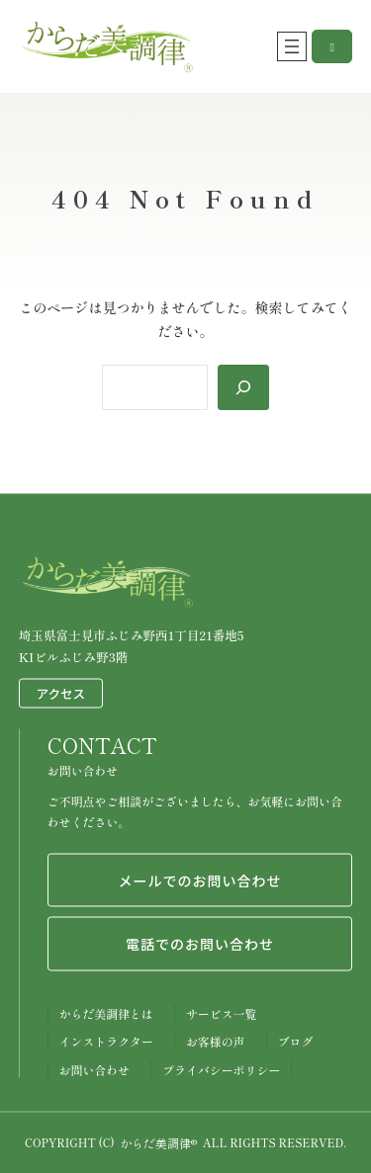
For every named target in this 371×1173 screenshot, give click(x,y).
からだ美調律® (158, 1141)
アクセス (61, 692)
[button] (332, 46)
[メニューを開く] (292, 46)
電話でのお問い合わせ (200, 944)
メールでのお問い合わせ (199, 879)
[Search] (243, 387)
